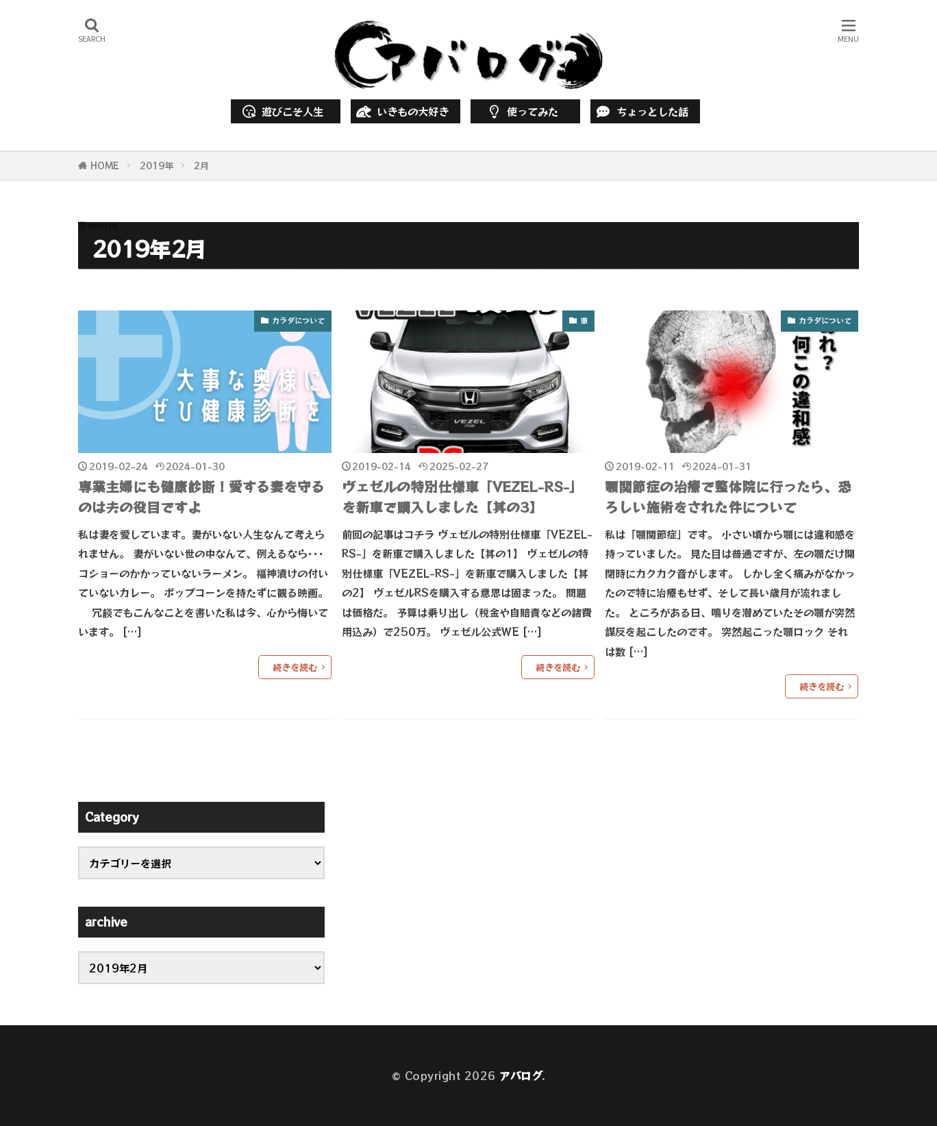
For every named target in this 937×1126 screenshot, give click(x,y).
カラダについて (298, 320)
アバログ (520, 1075)
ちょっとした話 (641, 111)
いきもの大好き (401, 111)
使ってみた (521, 111)
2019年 (156, 165)
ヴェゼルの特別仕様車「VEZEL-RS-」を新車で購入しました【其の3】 (462, 496)
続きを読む (295, 667)
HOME (104, 165)
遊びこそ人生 (281, 111)
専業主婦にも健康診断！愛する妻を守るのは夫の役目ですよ (201, 496)
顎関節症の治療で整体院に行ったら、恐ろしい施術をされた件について (728, 496)
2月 (201, 165)
